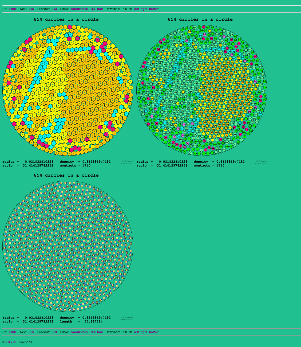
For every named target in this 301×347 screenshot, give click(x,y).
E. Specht (10, 342)
